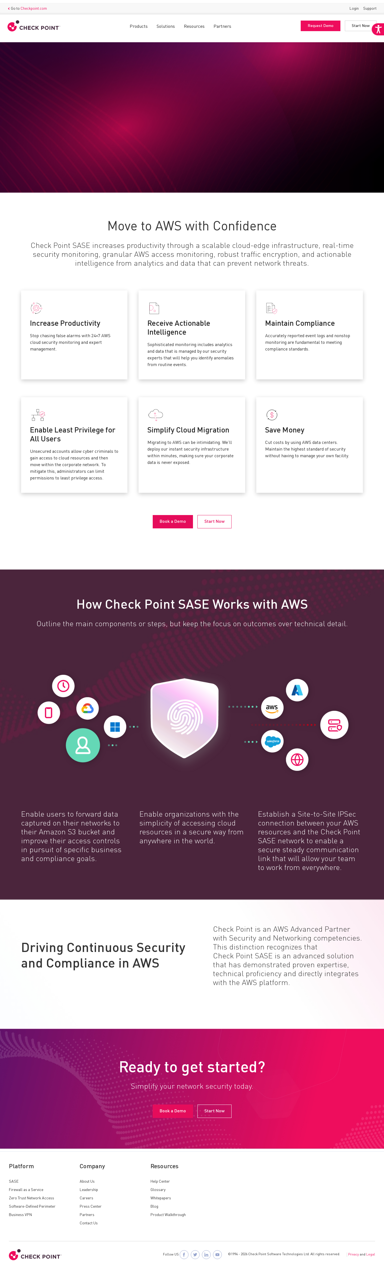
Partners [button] (222, 23)
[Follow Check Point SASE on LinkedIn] (206, 1254)
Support (368, 6)
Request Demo (319, 23)
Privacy (353, 1254)
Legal (370, 1254)
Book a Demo (27, 144)
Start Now (359, 23)
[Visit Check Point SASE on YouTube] (217, 1254)
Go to (28, 6)
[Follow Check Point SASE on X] (195, 1254)
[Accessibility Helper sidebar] (376, 41)
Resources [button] (194, 23)
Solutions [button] (166, 23)
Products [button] (139, 23)
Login (352, 6)
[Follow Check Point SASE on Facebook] (184, 1254)
